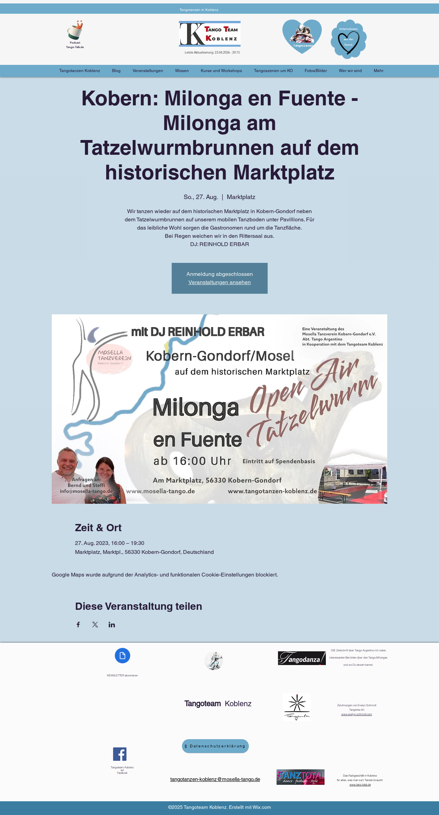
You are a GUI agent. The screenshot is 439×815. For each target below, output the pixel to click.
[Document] (122, 655)
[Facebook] (119, 754)
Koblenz (218, 703)
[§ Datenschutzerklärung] (215, 746)
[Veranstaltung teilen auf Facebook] (78, 624)
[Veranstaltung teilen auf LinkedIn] (112, 624)
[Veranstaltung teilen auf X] (95, 624)
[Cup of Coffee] (77, 29)
